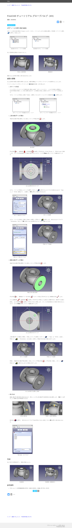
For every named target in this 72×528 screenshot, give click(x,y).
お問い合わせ (61, 525)
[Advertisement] (36, 10)
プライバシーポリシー (52, 525)
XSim (8, 1)
